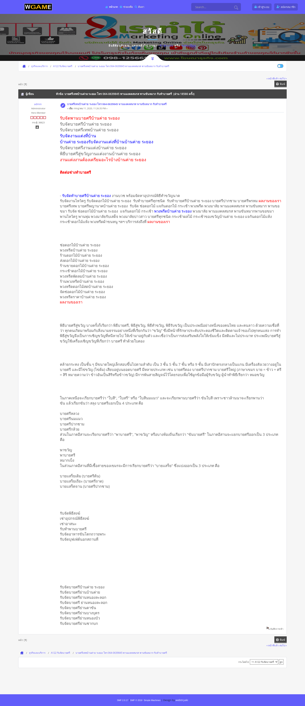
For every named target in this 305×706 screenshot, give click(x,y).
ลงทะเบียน (188, 45)
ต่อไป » (283, 78)
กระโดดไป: (243, 661)
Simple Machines (152, 700)
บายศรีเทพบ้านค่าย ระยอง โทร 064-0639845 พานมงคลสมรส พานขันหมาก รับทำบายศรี (117, 104)
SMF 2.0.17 (122, 700)
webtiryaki (182, 700)
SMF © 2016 (136, 700)
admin (38, 104)
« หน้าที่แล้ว (273, 78)
